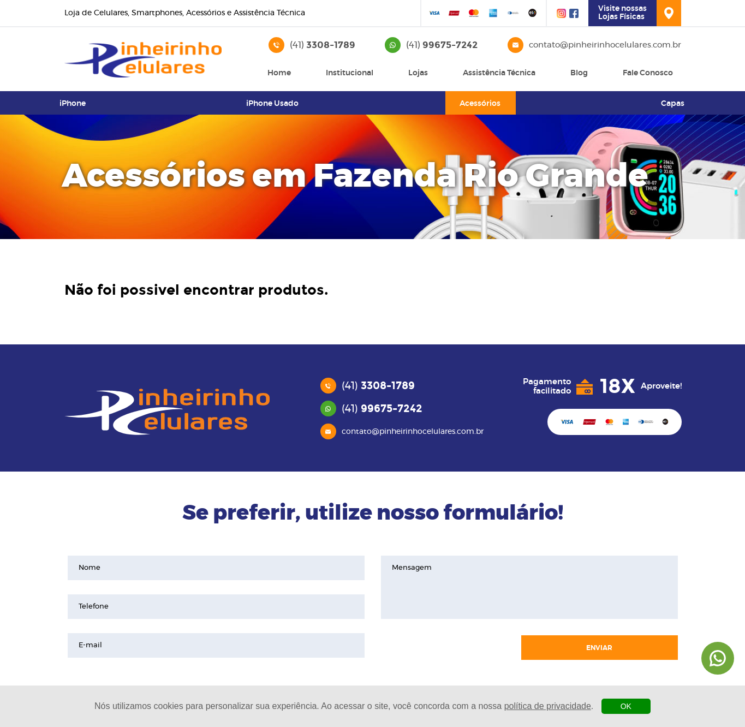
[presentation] (445, 648)
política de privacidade (547, 706)
